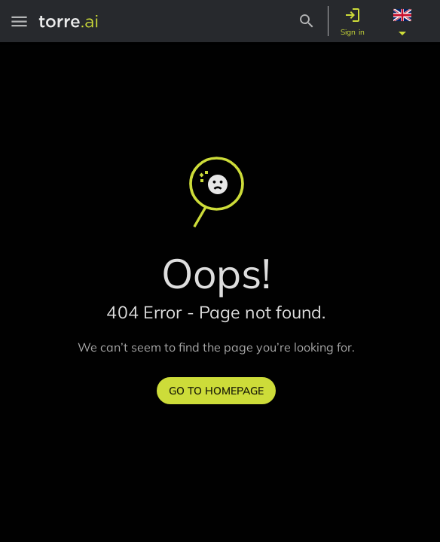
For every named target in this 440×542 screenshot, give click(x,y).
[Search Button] (307, 21)
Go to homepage (216, 390)
